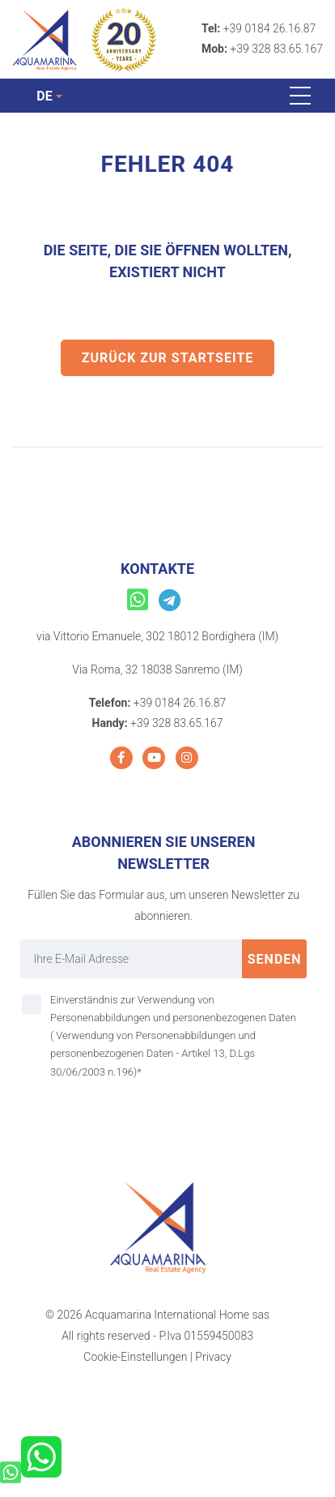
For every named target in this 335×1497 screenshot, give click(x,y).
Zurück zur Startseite (168, 358)
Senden (275, 959)
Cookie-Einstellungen (135, 1356)
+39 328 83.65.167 (276, 48)
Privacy (213, 1356)
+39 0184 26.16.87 (269, 28)
